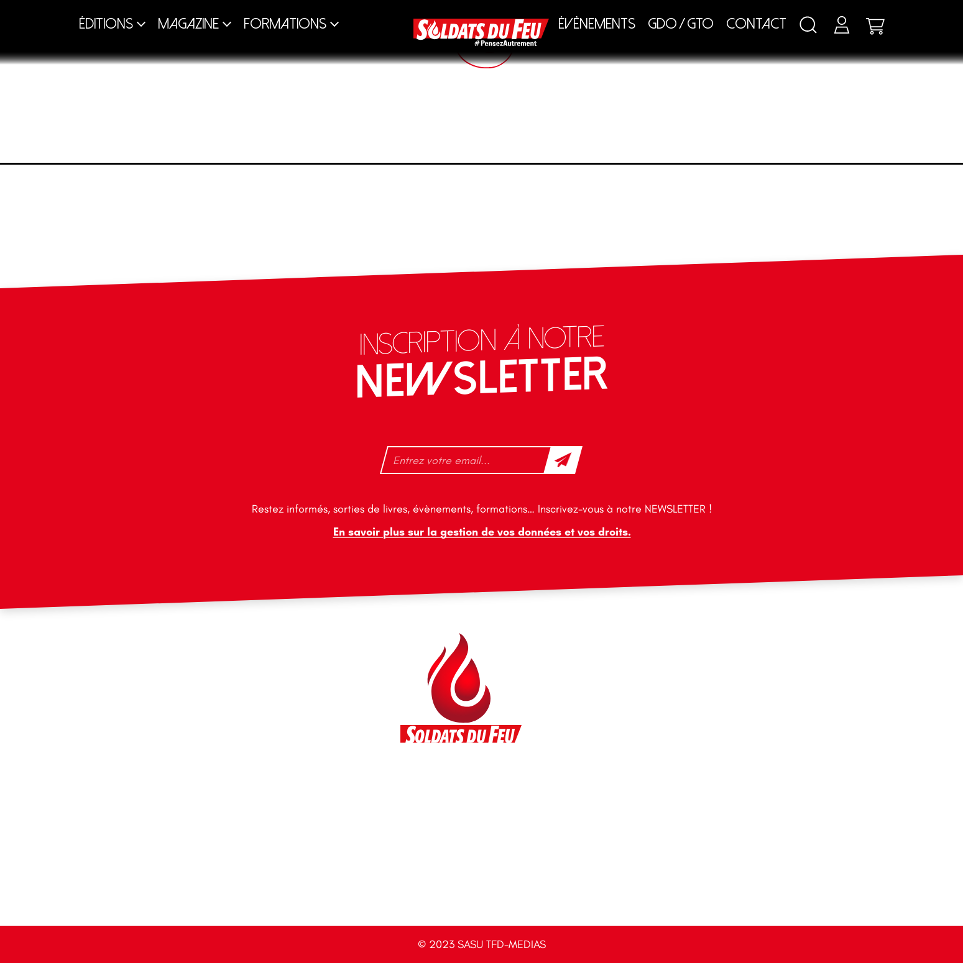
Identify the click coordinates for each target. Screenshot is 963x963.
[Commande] (750, 180)
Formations (285, 24)
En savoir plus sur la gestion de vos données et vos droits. (481, 532)
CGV (717, 888)
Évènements (596, 24)
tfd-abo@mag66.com (202, 756)
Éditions (106, 24)
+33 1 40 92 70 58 (195, 735)
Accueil (259, 888)
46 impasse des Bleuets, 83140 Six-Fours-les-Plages (225, 655)
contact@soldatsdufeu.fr (210, 683)
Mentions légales (604, 888)
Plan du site (463, 888)
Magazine (188, 24)
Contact (756, 24)
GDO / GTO (681, 24)
